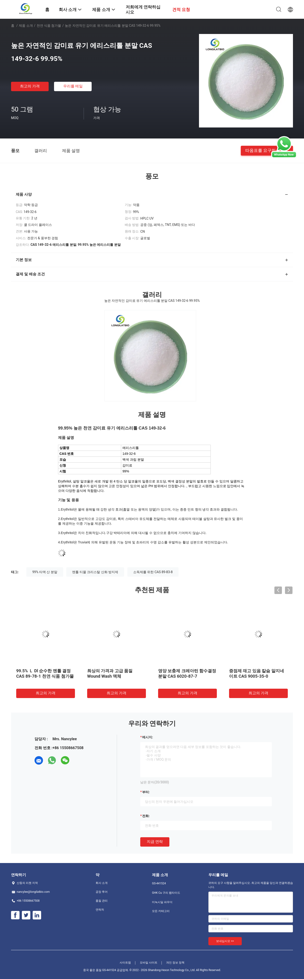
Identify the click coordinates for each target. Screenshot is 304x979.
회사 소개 (102, 883)
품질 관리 (102, 900)
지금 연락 (155, 841)
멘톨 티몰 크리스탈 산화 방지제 (95, 572)
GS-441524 (159, 883)
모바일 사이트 (148, 962)
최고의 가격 (30, 86)
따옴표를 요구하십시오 (266, 150)
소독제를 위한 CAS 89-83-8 (153, 572)
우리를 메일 (73, 86)
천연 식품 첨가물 (49, 25)
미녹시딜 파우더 (162, 902)
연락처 (100, 909)
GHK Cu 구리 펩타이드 (166, 892)
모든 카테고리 (161, 911)
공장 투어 (102, 891)
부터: (146, 792)
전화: (146, 816)
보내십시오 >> (225, 941)
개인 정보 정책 (175, 962)
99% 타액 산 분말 (44, 572)
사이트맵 (125, 962)
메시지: (147, 737)
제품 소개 (26, 25)
